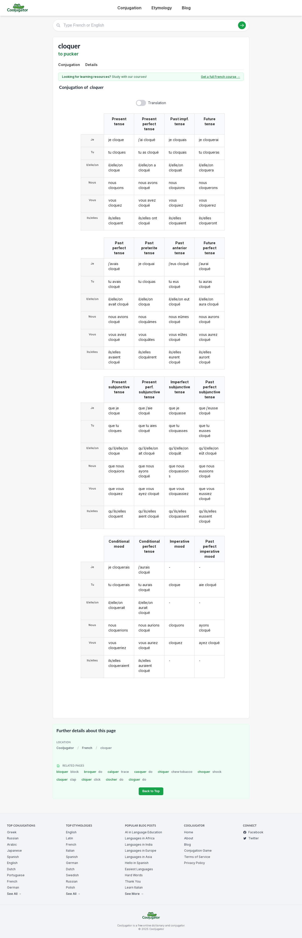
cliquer (91, 779)
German (13, 887)
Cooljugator (65, 748)
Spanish (13, 857)
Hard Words (134, 875)
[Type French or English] (151, 25)
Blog (186, 7)
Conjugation (129, 7)
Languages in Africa (140, 838)
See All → (14, 894)
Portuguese (16, 875)
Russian (13, 838)
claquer (66, 779)
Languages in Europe (140, 850)
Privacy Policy (194, 863)
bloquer (67, 772)
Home (188, 832)
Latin (69, 838)
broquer (93, 772)
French (87, 748)
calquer (118, 772)
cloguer (137, 779)
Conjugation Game (198, 850)
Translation (157, 103)
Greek (12, 832)
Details (91, 64)
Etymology (162, 7)
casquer (143, 772)
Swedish (72, 875)
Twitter (251, 838)
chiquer (175, 772)
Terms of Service (197, 857)
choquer (209, 772)
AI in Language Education (143, 832)
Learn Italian (134, 887)
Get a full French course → (220, 77)
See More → (134, 894)
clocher (114, 779)
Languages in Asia (138, 857)
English (12, 863)
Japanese (14, 850)
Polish (70, 887)
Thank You (133, 881)
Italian (70, 850)
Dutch (11, 869)
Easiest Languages (139, 869)
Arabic (12, 844)
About (188, 838)
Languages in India (139, 844)
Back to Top (151, 791)
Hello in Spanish (136, 863)
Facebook (253, 832)
